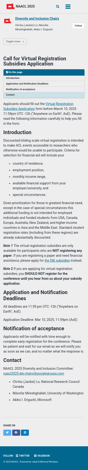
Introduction (13, 78)
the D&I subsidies (57, 260)
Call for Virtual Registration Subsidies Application (34, 61)
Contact (10, 94)
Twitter (22, 455)
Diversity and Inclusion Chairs (37, 18)
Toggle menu (13, 41)
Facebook (42, 455)
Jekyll (35, 461)
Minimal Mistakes (49, 461)
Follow (78, 25)
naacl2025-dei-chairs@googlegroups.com (33, 373)
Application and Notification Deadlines (27, 83)
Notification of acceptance (20, 89)
